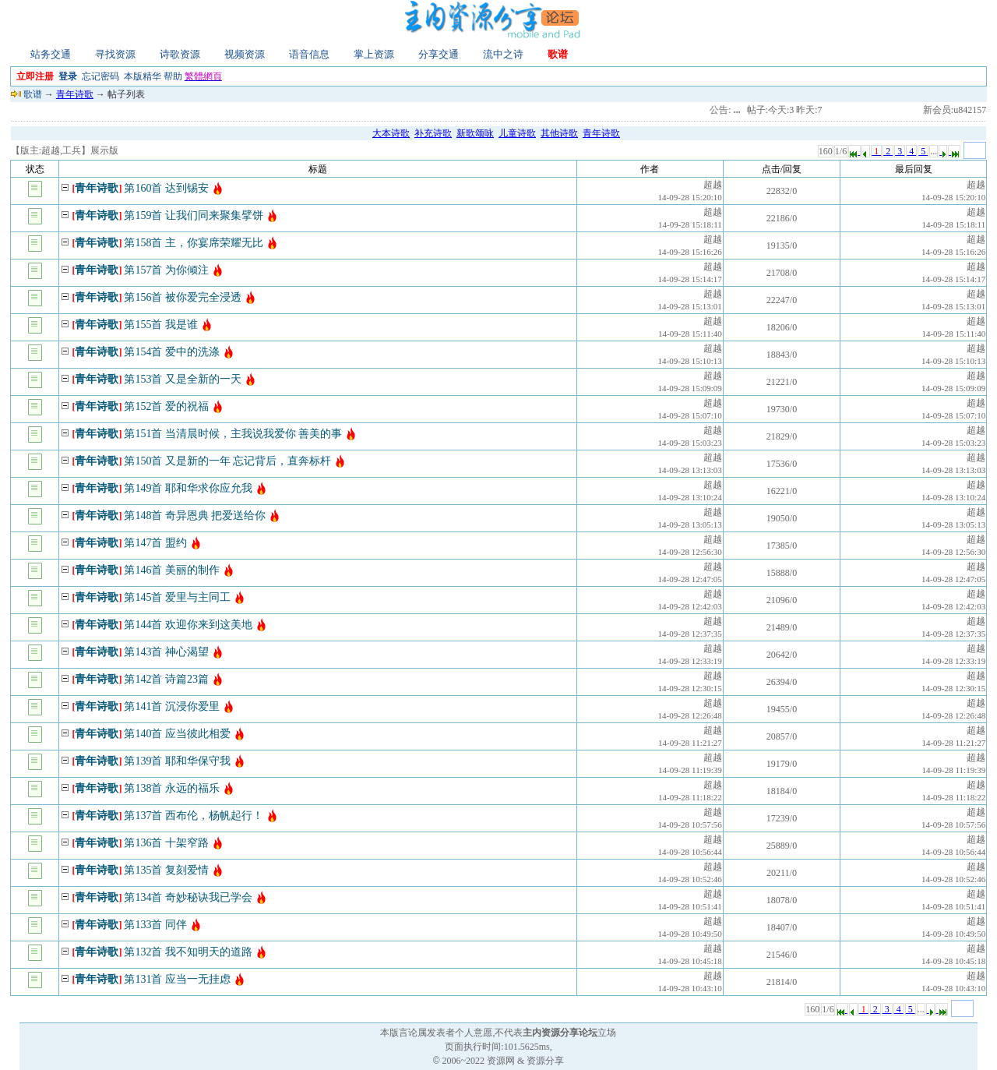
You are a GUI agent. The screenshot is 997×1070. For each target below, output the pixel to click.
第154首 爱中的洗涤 (172, 352)
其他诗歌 (559, 133)
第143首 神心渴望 (166, 652)
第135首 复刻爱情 (166, 870)
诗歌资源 (180, 54)
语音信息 (309, 54)
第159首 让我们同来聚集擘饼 (193, 215)
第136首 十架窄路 (166, 843)
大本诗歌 (391, 133)
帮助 (173, 76)
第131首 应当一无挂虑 (177, 979)
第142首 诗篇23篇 (166, 679)
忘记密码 (100, 76)
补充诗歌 (433, 133)
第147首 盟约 (155, 543)
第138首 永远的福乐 (172, 788)
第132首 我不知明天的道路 (188, 952)
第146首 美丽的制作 (172, 570)
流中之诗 (503, 54)
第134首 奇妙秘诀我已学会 (188, 897)
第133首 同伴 (155, 925)
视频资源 (244, 54)
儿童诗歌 (517, 133)
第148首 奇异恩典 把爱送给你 (195, 515)
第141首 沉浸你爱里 (172, 706)
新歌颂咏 (475, 133)
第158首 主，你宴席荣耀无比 (193, 243)
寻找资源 (115, 54)
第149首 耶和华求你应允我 (188, 488)
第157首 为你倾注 (166, 270)
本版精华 (142, 76)
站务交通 (50, 54)
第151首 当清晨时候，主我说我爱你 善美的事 (233, 434)
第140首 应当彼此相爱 (177, 734)
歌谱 (558, 54)
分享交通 (438, 54)
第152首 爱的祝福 (166, 406)
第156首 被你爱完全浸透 (182, 297)
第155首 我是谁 (161, 324)
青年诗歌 (74, 94)
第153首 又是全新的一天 (182, 379)
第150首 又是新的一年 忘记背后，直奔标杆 (227, 461)
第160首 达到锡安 (166, 188)
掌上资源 (374, 54)
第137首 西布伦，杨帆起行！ (193, 815)
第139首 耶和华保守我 (177, 761)
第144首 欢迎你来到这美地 (188, 624)
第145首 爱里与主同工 (177, 597)
